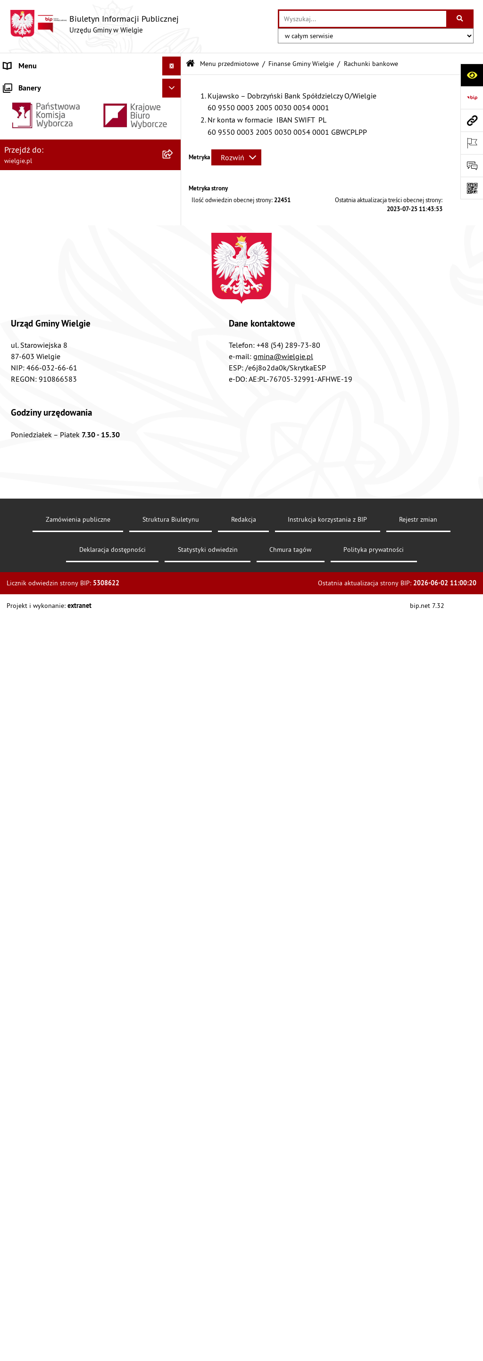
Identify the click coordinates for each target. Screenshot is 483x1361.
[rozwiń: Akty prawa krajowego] (173, 309)
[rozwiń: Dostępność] (173, 334)
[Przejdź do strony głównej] (94, 24)
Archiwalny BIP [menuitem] (27, 1113)
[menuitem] (90, 109)
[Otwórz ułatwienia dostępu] (471, 75)
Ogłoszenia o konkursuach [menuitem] (47, 1057)
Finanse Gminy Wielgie (301, 63)
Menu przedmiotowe (229, 63)
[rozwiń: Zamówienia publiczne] (173, 969)
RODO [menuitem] (13, 1132)
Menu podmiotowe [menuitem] (34, 85)
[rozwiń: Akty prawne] (173, 284)
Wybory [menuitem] (15, 1038)
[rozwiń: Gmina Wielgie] (173, 109)
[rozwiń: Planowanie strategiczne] (173, 908)
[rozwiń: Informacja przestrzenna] (173, 708)
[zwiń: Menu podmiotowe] (173, 85)
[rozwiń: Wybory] (173, 1038)
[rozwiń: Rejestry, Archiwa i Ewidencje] (173, 209)
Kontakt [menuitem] (16, 1076)
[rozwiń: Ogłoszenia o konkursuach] (173, 1057)
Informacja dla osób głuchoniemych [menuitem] (62, 1094)
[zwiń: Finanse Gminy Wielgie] (173, 383)
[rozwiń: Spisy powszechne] (173, 858)
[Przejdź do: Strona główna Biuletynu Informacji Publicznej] (190, 64)
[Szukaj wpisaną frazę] (461, 18)
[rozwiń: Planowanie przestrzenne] (173, 758)
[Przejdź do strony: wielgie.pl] (471, 120)
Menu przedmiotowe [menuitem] (37, 259)
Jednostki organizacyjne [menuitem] (42, 1019)
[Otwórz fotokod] (471, 188)
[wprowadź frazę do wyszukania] (363, 18)
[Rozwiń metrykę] (236, 157)
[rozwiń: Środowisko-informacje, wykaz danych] (173, 883)
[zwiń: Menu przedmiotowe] (173, 259)
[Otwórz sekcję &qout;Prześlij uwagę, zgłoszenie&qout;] (471, 165)
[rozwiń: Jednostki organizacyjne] (173, 1019)
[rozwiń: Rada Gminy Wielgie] (173, 808)
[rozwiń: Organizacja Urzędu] (173, 184)
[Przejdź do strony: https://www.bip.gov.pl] (471, 97)
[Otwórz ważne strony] (471, 142)
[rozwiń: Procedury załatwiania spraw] (173, 783)
